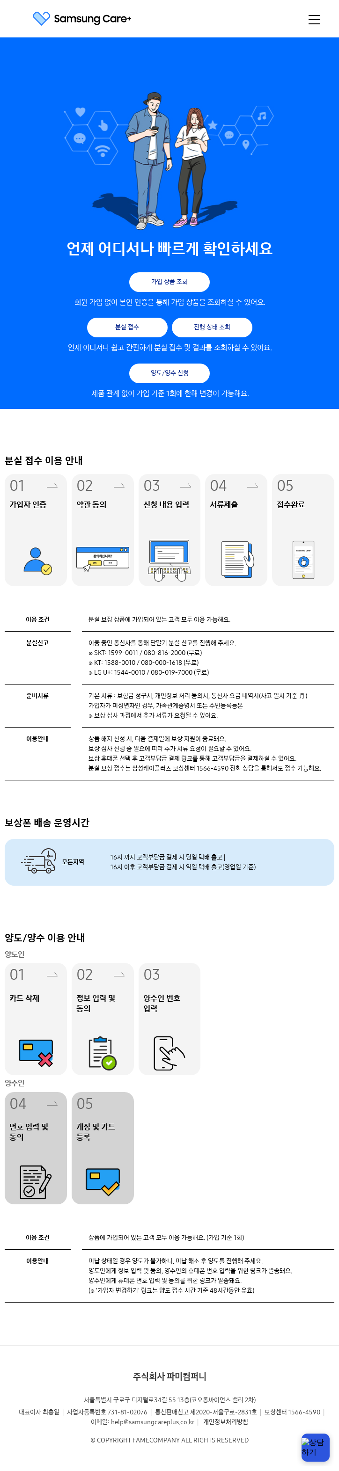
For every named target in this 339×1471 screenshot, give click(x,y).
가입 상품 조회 (169, 282)
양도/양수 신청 (170, 373)
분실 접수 (127, 327)
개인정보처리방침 (225, 1422)
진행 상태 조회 (212, 327)
